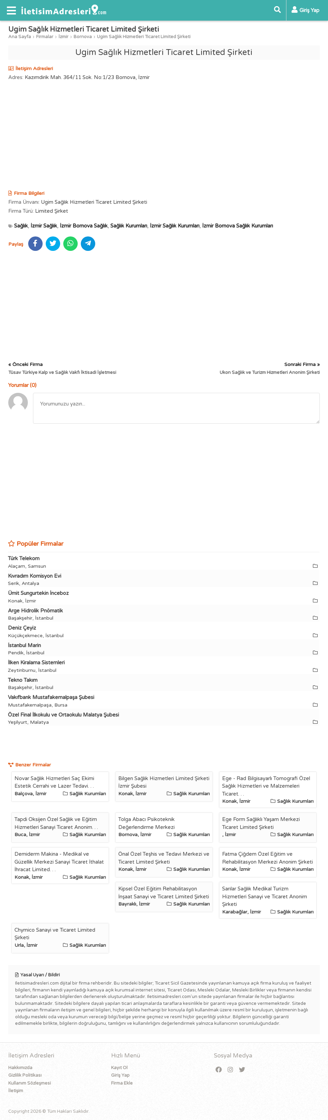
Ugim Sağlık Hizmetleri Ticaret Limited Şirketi (143, 37)
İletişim (15, 1091)
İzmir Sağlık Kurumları (174, 226)
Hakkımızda (20, 1068)
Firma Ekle (122, 1083)
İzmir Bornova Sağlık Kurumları (237, 226)
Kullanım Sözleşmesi (29, 1083)
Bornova (83, 37)
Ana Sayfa (19, 37)
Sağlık (21, 226)
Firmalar (44, 37)
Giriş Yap (120, 1075)
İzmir (63, 37)
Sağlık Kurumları (128, 226)
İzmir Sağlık (44, 226)
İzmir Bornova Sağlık (84, 226)
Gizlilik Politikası (25, 1075)
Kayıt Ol (119, 1068)
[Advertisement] (164, 136)
